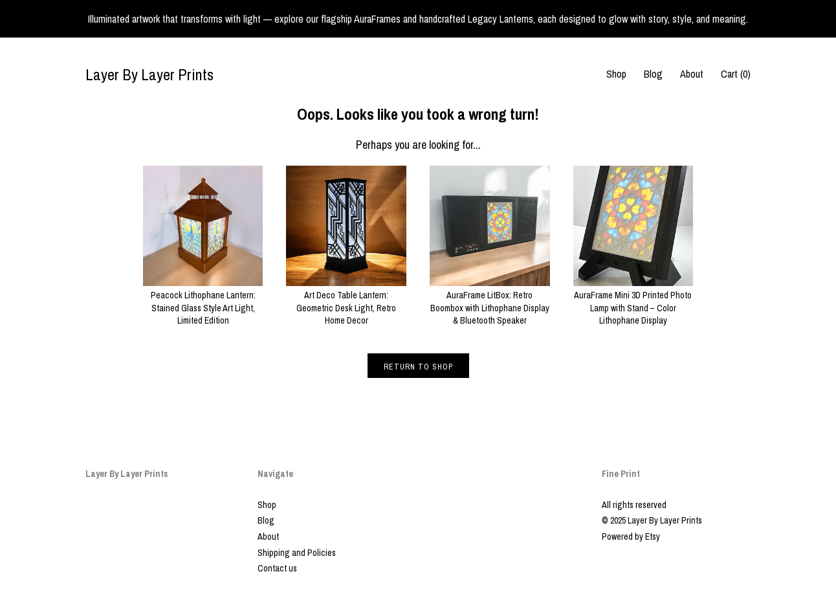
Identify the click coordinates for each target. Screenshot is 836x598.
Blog (653, 74)
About (691, 74)
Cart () (736, 74)
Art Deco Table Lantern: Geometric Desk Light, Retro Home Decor (346, 302)
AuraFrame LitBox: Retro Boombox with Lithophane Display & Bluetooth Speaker (490, 302)
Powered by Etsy (631, 536)
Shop (616, 74)
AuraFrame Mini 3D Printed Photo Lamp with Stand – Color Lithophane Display (633, 302)
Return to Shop (418, 367)
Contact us (277, 568)
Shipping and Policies (297, 553)
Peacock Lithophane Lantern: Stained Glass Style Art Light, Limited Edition (203, 302)
